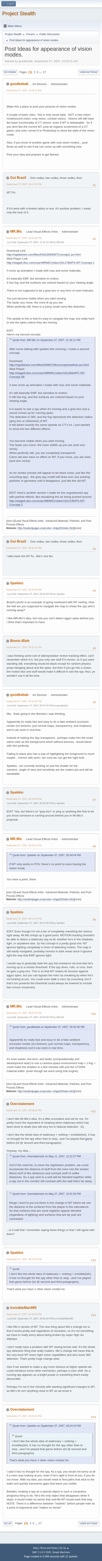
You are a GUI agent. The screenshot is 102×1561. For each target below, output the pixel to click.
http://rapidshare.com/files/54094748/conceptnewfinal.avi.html (49, 364)
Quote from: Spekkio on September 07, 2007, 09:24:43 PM (46, 1425)
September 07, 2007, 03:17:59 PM (24, 184)
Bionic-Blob (19, 641)
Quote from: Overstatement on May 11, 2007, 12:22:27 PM (46, 1156)
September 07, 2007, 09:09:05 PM (24, 1110)
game (88, 1138)
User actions (89, 72)
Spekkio (16, 583)
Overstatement (22, 1104)
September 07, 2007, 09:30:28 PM (24, 1314)
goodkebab (19, 84)
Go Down (10, 72)
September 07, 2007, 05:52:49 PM (24, 701)
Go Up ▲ (64, 1548)
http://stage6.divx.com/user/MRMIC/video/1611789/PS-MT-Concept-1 (50, 262)
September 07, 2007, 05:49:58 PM (24, 589)
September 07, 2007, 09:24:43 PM (24, 1259)
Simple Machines (61, 1552)
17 (44, 72)
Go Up (8, 1523)
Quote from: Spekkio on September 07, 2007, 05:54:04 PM (46, 855)
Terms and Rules (48, 1548)
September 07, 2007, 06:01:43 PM (24, 918)
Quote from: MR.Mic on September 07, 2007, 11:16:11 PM (46, 340)
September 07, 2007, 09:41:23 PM (24, 1416)
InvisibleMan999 (23, 1308)
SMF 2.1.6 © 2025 (41, 1552)
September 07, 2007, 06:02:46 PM (24, 1013)
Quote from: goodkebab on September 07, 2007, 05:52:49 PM (48, 1027)
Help (35, 1548)
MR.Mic (16, 231)
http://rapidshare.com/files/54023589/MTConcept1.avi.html (44, 254)
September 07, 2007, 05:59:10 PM (24, 845)
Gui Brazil (18, 177)
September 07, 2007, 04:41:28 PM (24, 238)
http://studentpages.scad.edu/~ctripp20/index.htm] (46, 528)
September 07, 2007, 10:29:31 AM (23, 90)
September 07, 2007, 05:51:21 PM (24, 647)
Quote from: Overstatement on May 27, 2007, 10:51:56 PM (46, 1193)
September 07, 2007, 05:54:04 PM (24, 799)
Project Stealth (19, 13)
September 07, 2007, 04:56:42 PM (24, 548)
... (41, 72)
